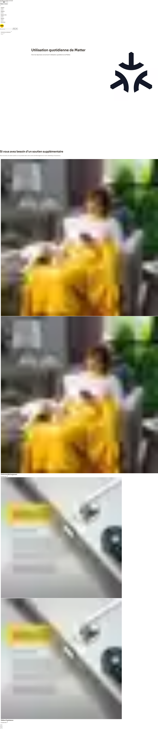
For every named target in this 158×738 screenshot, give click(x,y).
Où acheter (3, 22)
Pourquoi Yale (4, 14)
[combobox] (6, 29)
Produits (2, 7)
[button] (2, 9)
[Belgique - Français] (4, 3)
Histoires (3, 11)
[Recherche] (14, 29)
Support (2, 18)
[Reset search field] (16, 29)
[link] (6, 32)
